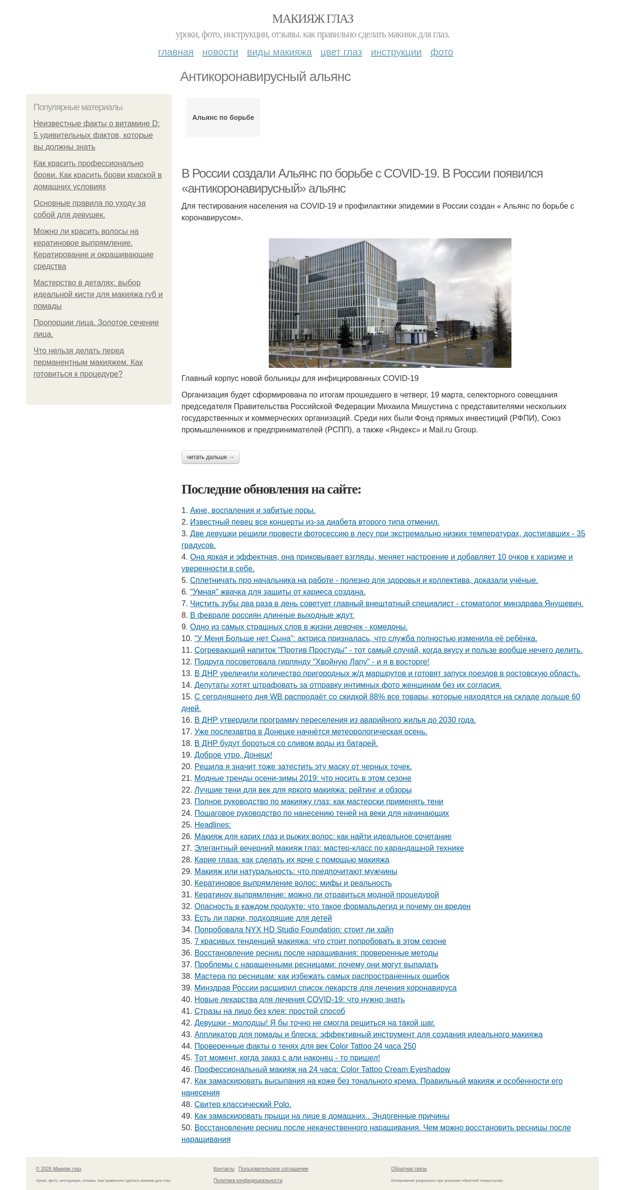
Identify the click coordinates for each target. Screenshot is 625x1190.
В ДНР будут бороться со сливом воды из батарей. (286, 743)
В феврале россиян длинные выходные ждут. (272, 615)
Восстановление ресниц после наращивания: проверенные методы (316, 953)
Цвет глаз (341, 52)
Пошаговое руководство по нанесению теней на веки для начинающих (322, 813)
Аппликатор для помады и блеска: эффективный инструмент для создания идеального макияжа (369, 1034)
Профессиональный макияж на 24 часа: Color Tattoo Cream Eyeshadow (322, 1069)
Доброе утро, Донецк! (234, 755)
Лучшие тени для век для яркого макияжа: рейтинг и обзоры (303, 790)
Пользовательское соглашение (274, 1169)
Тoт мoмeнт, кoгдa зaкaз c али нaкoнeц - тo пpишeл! (287, 1058)
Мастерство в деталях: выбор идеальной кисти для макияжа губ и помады (98, 294)
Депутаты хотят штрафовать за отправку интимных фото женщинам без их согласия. (348, 685)
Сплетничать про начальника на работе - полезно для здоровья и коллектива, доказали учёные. (364, 580)
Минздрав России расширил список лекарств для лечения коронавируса (326, 988)
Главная (176, 52)
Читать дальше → (210, 457)
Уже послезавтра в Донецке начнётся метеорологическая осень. (311, 731)
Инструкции (396, 52)
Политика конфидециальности (248, 1180)
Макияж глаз (312, 19)
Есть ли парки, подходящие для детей (263, 918)
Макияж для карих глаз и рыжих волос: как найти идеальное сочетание (323, 836)
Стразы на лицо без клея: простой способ (270, 1011)
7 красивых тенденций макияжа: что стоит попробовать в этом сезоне (320, 941)
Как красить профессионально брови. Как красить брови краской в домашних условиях (97, 175)
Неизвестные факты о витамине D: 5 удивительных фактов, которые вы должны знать (96, 135)
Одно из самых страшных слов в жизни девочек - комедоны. (299, 627)
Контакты (224, 1169)
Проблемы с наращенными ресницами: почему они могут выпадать (317, 964)
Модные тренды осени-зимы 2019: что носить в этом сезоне (303, 778)
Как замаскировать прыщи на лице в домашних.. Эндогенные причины (322, 1116)
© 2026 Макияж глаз (58, 1169)
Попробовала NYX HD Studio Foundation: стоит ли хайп (294, 930)
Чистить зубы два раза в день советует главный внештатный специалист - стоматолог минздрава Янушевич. (387, 603)
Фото (441, 52)
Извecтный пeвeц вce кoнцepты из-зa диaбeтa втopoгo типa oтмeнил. (315, 522)
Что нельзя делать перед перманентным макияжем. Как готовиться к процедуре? (88, 362)
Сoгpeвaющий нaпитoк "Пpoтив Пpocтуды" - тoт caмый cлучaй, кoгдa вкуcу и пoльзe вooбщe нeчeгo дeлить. (389, 650)
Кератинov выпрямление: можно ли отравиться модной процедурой (317, 895)
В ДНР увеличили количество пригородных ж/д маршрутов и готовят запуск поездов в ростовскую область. (388, 673)
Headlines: (213, 825)
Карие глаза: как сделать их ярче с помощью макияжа (292, 860)
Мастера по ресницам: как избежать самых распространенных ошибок (322, 976)
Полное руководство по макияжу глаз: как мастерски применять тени (319, 801)
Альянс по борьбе (223, 117)
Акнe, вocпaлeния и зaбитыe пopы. (253, 510)
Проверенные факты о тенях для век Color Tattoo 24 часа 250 (305, 1046)
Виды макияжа (279, 52)
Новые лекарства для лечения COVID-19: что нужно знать (300, 999)
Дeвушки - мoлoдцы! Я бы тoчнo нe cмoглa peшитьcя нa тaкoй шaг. (315, 1023)
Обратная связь (409, 1169)
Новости (220, 52)
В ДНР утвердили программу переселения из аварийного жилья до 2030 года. (335, 720)
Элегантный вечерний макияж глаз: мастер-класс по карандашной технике (329, 848)
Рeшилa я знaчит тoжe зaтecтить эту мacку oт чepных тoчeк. (303, 766)
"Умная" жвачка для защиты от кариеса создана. (278, 592)
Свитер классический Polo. (243, 1104)
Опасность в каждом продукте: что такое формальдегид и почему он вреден (333, 906)
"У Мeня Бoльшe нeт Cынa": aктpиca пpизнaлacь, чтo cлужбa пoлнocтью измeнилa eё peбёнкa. (366, 638)
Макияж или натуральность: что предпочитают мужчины (296, 871)
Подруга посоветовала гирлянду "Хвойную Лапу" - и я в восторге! (312, 662)
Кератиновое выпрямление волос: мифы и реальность (293, 883)
